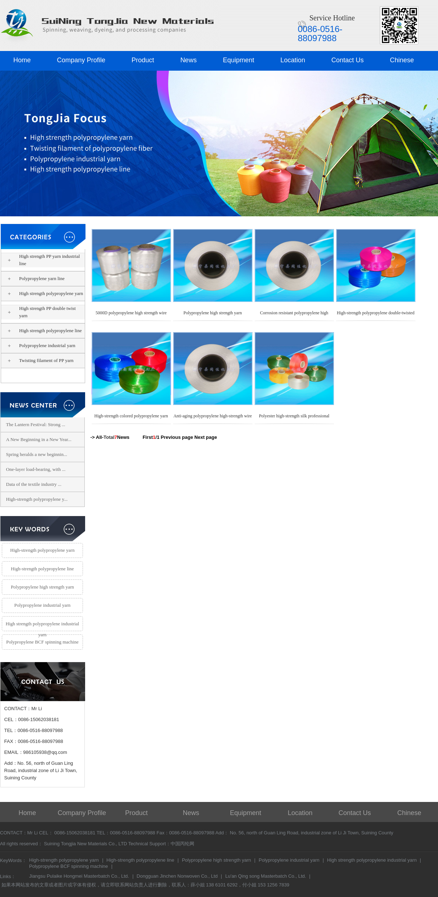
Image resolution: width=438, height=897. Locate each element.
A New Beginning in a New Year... (39, 439)
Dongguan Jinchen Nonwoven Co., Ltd (177, 876)
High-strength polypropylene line (42, 568)
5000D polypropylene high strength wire (131, 312)
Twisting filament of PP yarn (46, 360)
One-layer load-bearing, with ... (36, 469)
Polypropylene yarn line (42, 278)
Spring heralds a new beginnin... (36, 454)
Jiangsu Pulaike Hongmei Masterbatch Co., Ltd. (79, 876)
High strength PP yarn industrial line (49, 259)
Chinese (402, 60)
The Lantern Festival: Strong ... (35, 424)
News (188, 60)
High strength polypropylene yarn (51, 293)
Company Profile (81, 60)
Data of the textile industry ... (33, 484)
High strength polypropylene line (50, 330)
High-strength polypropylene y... (37, 499)
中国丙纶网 (182, 843)
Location (292, 60)
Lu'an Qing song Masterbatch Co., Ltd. (265, 876)
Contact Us (347, 60)
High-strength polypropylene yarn (42, 550)
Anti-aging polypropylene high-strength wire (213, 415)
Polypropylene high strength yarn (51, 375)
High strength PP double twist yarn (47, 312)
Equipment (238, 60)
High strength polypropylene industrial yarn (42, 626)
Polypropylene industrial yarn (47, 345)
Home (22, 60)
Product (143, 60)
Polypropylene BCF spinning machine (42, 642)
